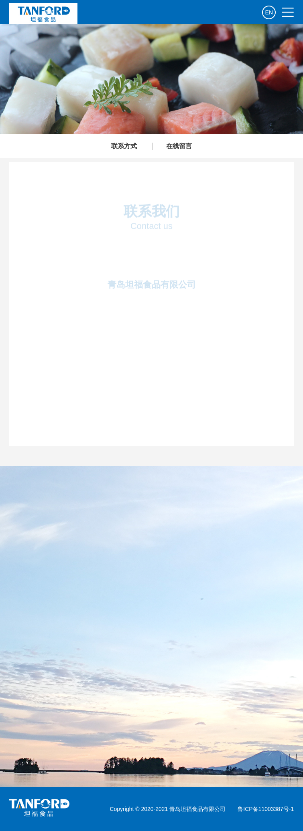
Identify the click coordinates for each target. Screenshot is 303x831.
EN (269, 12)
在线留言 (179, 146)
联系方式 (124, 146)
